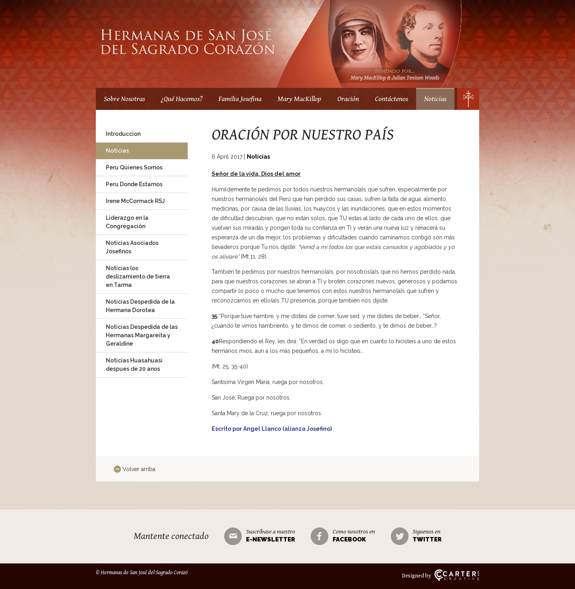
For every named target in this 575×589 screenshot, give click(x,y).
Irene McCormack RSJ (135, 201)
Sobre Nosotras (124, 99)
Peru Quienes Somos (134, 167)
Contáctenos (391, 99)
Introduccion (123, 134)
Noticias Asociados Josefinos (132, 247)
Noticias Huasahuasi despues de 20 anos (134, 364)
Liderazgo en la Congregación (127, 222)
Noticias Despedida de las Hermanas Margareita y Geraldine (142, 335)
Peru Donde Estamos (134, 184)
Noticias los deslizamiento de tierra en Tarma (138, 276)
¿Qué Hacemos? (181, 99)
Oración (348, 99)
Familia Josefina (240, 99)
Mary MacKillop (299, 99)
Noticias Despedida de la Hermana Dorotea (140, 305)
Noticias (435, 99)
